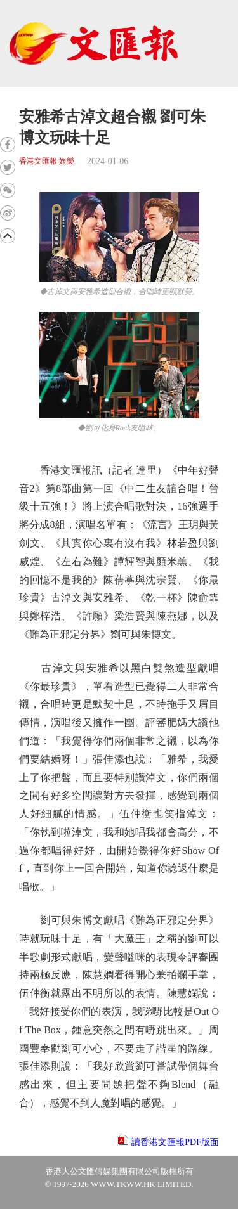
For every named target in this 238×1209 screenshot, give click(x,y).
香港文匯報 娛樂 (46, 161)
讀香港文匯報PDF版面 (175, 1142)
